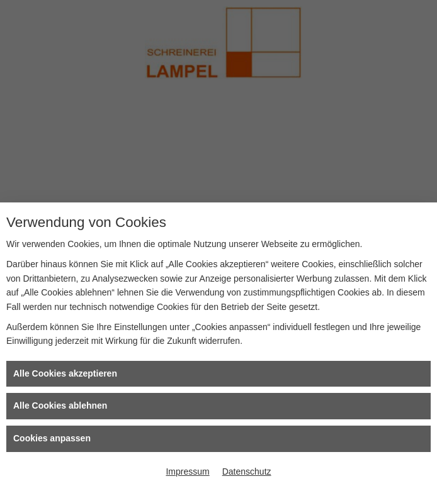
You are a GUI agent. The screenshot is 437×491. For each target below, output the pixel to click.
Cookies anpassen (52, 438)
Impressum (187, 471)
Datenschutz (246, 471)
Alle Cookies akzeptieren (65, 373)
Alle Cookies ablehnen (60, 405)
